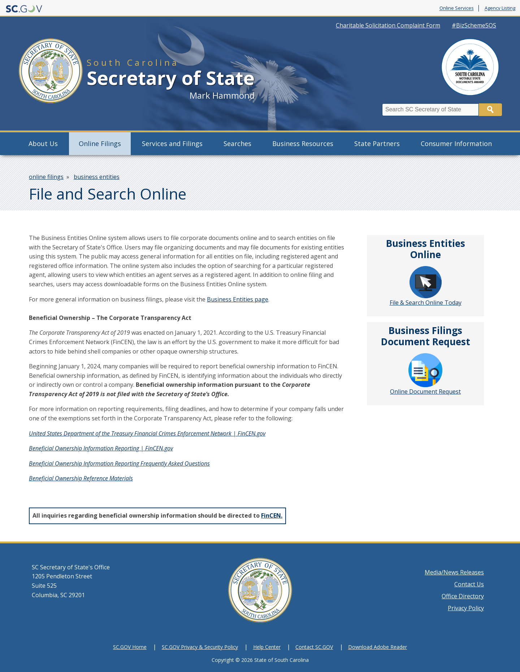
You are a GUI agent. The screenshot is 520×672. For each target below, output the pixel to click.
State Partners (377, 143)
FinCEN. (271, 515)
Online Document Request (425, 374)
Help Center (267, 646)
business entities (97, 177)
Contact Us (469, 584)
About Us (43, 143)
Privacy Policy (466, 608)
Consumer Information (456, 143)
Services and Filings (172, 143)
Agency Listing (500, 8)
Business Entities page (237, 299)
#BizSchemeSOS (474, 25)
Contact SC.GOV (314, 646)
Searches (237, 143)
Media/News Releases (454, 572)
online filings (46, 177)
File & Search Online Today (426, 286)
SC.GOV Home (130, 646)
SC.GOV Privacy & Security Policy (200, 646)
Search (490, 109)
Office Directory (463, 596)
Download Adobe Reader (377, 646)
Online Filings (100, 143)
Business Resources (302, 143)
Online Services (456, 8)
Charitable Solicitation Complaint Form (388, 25)
